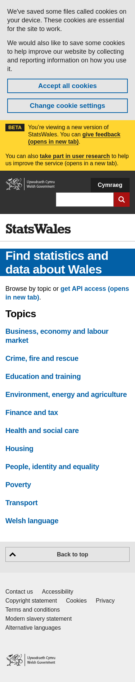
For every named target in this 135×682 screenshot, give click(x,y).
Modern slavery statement (38, 619)
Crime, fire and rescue (41, 358)
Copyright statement (31, 601)
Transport (21, 503)
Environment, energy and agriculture (66, 394)
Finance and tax (31, 412)
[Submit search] (122, 199)
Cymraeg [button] (110, 185)
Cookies (76, 601)
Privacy (105, 601)
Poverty (18, 485)
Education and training (43, 376)
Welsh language (31, 521)
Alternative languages (33, 628)
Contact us (19, 592)
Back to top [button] (72, 554)
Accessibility (57, 592)
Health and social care (42, 430)
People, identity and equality (52, 467)
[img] (38, 229)
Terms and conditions (32, 610)
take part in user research (75, 156)
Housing (19, 449)
